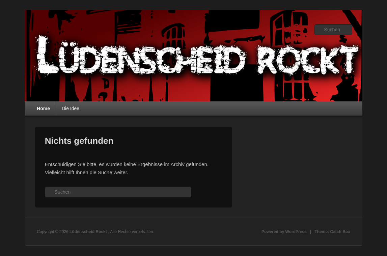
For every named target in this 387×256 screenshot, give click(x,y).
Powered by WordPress (284, 231)
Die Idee (70, 108)
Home (43, 108)
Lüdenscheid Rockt (89, 231)
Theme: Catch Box (332, 231)
